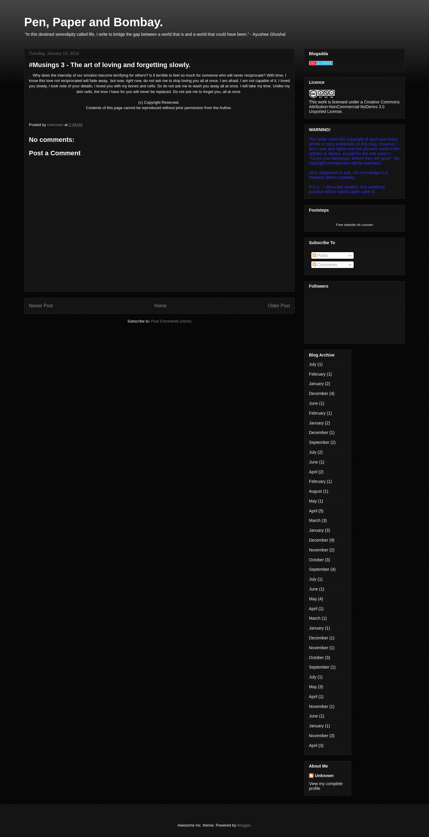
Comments (325, 264)
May (313, 501)
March (315, 520)
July (312, 364)
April (313, 471)
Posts (320, 255)
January (316, 383)
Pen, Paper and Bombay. (93, 22)
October (316, 559)
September (319, 442)
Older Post (279, 305)
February (317, 374)
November (318, 550)
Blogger (243, 825)
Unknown (324, 775)
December (318, 393)
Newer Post (41, 305)
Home (160, 305)
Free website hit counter (354, 225)
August (315, 491)
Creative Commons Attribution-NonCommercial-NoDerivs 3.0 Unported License (354, 107)
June (313, 403)
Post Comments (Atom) (171, 321)
